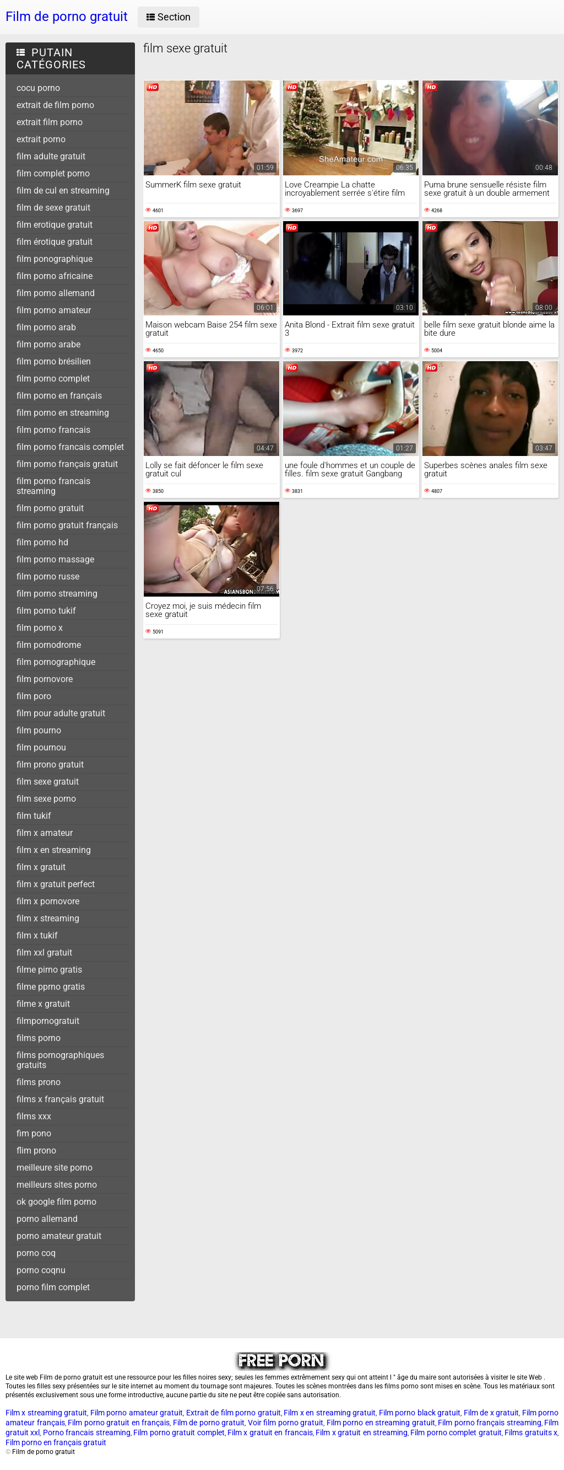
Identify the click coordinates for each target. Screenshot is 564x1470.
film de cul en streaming (63, 190)
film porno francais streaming (53, 486)
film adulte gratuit (51, 156)
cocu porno (38, 88)
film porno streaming (57, 593)
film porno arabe (48, 344)
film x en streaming (54, 850)
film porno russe (48, 576)
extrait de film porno (55, 105)
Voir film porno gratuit (286, 1422)
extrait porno (41, 139)
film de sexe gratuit (53, 207)
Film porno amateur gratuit (136, 1412)
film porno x (40, 628)
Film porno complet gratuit (455, 1432)
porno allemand (47, 1219)
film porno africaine (55, 276)
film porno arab (46, 327)
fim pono (34, 1133)
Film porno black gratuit (419, 1412)
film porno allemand (56, 293)
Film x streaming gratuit (46, 1412)
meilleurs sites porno (57, 1184)
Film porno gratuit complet (178, 1432)
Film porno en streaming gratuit (381, 1422)
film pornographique (56, 662)
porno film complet (53, 1287)
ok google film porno (56, 1202)
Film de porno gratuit (209, 1422)
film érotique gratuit (55, 242)
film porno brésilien (54, 361)
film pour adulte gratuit (61, 713)
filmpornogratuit (48, 1021)
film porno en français (59, 395)
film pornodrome (49, 645)
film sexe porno (46, 798)
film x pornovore (48, 901)
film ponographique (55, 259)
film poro (34, 696)
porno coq (36, 1253)
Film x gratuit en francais (270, 1432)
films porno (39, 1038)
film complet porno (53, 173)
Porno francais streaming (87, 1432)
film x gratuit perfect (56, 884)
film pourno (39, 730)
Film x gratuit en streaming (362, 1432)
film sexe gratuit (48, 781)
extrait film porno (50, 122)
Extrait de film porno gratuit (233, 1412)
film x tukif (37, 935)
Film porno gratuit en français (119, 1422)
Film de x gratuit (491, 1412)
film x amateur (45, 833)
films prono (39, 1082)
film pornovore (45, 679)
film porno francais (53, 430)
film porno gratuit (50, 508)
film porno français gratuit (67, 464)
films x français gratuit (60, 1099)
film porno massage (55, 559)
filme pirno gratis (49, 969)
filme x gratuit (43, 1004)
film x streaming (48, 918)
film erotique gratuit (55, 224)
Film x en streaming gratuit (330, 1412)
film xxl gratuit (44, 952)
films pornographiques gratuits (60, 1060)
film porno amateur (54, 310)
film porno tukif (46, 610)
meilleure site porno (55, 1167)
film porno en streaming (63, 412)
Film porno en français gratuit (56, 1442)
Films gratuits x (531, 1432)
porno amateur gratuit (59, 1236)
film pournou (41, 747)
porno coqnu (41, 1270)
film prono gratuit (50, 764)
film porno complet (53, 378)
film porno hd (42, 542)
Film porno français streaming (489, 1422)
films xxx (34, 1116)
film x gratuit (41, 867)
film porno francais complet (70, 447)
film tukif (34, 816)
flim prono (36, 1150)
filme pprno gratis (51, 986)
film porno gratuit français (67, 525)
